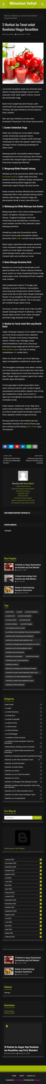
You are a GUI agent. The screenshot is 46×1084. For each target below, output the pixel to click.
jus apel (19, 612)
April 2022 (23, 929)
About (22, 1076)
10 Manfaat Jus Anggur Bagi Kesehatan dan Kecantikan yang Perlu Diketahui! (28, 566)
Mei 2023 (23, 885)
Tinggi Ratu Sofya (23, 493)
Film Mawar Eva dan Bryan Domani (23, 503)
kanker (19, 238)
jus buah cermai (11, 620)
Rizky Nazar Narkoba (23, 491)
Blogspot (37, 1080)
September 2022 (23, 911)
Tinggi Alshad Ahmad (23, 486)
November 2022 (23, 904)
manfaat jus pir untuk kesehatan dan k (18, 676)
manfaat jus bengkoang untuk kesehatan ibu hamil (23, 644)
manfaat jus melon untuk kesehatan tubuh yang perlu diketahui (22, 673)
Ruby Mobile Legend (10, 349)
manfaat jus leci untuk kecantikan (17, 660)
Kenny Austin (31, 427)
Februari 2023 (23, 893)
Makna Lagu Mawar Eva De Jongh (23, 500)
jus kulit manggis (26, 624)
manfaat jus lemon (12, 664)
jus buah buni (10, 616)
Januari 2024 (23, 859)
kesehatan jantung (9, 177)
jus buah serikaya (11, 624)
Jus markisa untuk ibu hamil (15, 628)
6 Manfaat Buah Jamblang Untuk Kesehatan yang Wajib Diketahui (26, 577)
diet (14, 352)
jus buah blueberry (31, 612)
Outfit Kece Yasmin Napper (23, 498)
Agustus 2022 (23, 915)
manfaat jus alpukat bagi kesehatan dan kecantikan (19, 640)
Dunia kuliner (9, 34)
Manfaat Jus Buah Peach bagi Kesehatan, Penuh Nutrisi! (24, 589)
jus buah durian (25, 620)
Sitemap (7, 993)
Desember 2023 (23, 863)
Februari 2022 (23, 937)
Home (14, 1076)
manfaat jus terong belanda (15, 685)
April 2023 (23, 889)
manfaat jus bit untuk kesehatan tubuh (19, 648)
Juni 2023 (23, 882)
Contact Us (31, 1076)
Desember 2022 (23, 900)
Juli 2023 (23, 878)
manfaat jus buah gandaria (15, 652)
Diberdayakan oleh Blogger (22, 847)
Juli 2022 (23, 918)
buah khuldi (9, 612)
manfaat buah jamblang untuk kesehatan (19, 636)
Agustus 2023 (23, 874)
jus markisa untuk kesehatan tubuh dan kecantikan (23, 632)
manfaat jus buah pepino (14, 656)
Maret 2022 (23, 933)
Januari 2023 (23, 896)
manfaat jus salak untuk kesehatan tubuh (19, 681)
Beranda (7, 16)
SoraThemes (18, 1080)
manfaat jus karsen (32, 656)
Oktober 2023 (23, 870)
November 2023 (23, 867)
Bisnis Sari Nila (23, 496)
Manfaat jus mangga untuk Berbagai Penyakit (21, 668)
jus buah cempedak (24, 616)
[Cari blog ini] (18, 818)
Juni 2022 (23, 922)
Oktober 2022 (23, 907)
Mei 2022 (23, 926)
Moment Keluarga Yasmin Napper (23, 489)
